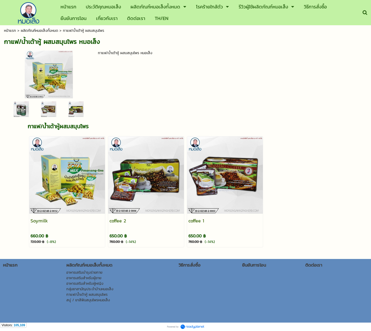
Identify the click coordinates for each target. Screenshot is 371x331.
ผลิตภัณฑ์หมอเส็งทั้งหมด (39, 30)
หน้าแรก (10, 30)
